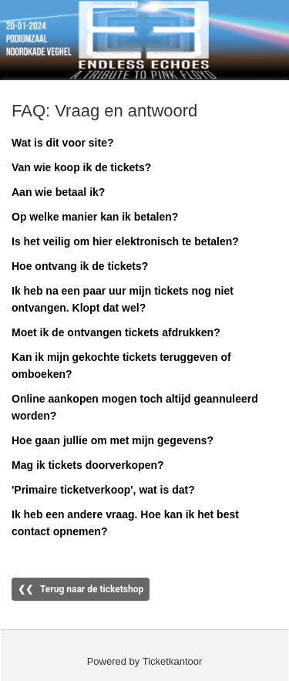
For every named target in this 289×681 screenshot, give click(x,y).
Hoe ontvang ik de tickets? (80, 266)
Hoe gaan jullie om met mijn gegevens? (112, 440)
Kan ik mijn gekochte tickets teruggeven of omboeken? (121, 365)
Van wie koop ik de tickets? (81, 167)
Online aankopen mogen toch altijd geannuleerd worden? (135, 407)
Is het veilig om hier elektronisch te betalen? (125, 241)
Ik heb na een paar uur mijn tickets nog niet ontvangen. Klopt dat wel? (123, 299)
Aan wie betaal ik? (58, 192)
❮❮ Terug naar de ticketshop (80, 589)
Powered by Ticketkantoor (145, 661)
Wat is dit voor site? (63, 143)
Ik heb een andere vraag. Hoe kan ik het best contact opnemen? (125, 523)
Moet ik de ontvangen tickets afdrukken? (116, 332)
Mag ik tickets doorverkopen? (88, 465)
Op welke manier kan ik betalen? (95, 217)
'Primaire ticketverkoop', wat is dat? (103, 490)
